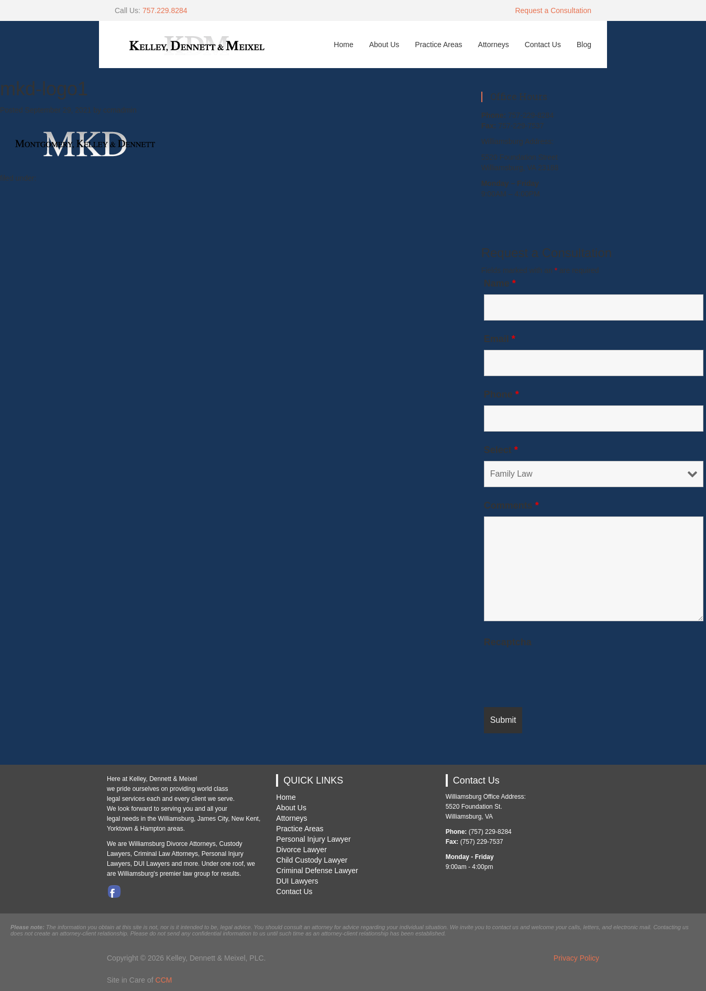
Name (500, 283)
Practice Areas (438, 44)
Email (499, 339)
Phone (501, 394)
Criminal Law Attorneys (166, 853)
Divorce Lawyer (301, 849)
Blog (584, 44)
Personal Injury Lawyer (313, 839)
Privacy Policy (576, 958)
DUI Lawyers (297, 881)
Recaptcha (508, 642)
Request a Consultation (553, 10)
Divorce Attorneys (191, 843)
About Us (384, 44)
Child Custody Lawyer (311, 860)
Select (501, 450)
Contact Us (543, 44)
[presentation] (563, 673)
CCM (164, 980)
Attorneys (493, 44)
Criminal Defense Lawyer (317, 870)
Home (343, 44)
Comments (511, 505)
